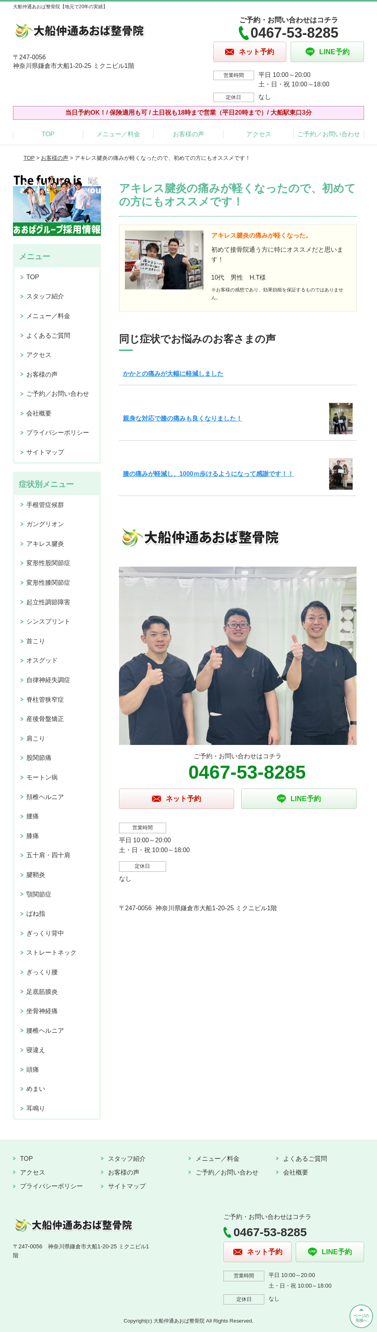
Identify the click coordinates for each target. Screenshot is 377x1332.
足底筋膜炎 (42, 991)
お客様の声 (188, 134)
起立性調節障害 (48, 602)
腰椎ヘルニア (45, 1030)
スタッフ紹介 (45, 296)
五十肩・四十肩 (48, 855)
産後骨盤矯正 (45, 718)
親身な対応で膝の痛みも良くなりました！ (182, 418)
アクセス (258, 134)
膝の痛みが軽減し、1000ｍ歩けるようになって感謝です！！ (208, 473)
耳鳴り (35, 1108)
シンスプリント (48, 621)
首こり (35, 641)
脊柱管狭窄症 (45, 699)
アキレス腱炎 (45, 543)
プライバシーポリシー (57, 432)
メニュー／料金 (118, 134)
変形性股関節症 (48, 563)
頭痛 (32, 1069)
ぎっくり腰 (42, 972)
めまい (35, 1088)
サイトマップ (45, 452)
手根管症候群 (45, 504)
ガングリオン (45, 524)
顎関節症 (38, 894)
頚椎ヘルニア (45, 797)
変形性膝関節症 (48, 582)
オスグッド (42, 660)
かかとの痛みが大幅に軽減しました (173, 373)
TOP (48, 134)
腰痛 (32, 816)
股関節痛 (38, 757)
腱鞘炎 (35, 874)
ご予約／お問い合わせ (328, 134)
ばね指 (35, 913)
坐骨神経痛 (42, 1011)
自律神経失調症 (48, 680)
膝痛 (32, 835)
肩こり (35, 738)
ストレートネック (51, 952)
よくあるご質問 (48, 335)
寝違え (35, 1050)
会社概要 (38, 413)
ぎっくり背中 (45, 933)
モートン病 (42, 777)
